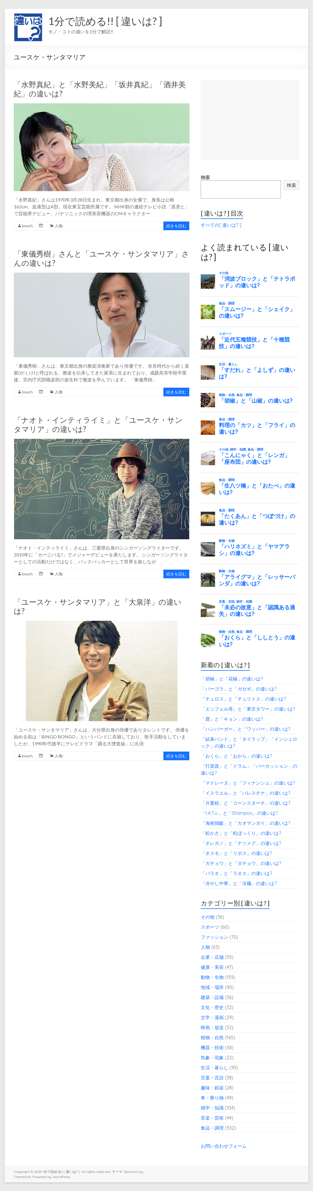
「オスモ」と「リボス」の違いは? (236, 853)
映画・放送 (212, 1027)
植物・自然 (212, 1037)
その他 (208, 917)
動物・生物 (212, 977)
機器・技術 (212, 1047)
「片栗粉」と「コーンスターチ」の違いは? (245, 803)
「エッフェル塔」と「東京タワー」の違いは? (248, 709)
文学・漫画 (212, 1017)
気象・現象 (212, 1057)
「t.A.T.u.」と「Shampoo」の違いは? (239, 813)
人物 (59, 225)
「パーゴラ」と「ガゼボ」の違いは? (239, 689)
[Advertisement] (250, 120)
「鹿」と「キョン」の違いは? (232, 719)
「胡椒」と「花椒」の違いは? (232, 679)
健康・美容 (212, 967)
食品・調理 (212, 1128)
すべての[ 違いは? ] (221, 225)
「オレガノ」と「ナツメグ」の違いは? (241, 843)
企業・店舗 (212, 957)
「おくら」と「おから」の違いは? (236, 756)
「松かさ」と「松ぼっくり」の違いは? (241, 833)
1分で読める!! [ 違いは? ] (105, 21)
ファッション (214, 937)
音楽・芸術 (212, 1118)
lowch (27, 225)
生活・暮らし (214, 1067)
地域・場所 (212, 987)
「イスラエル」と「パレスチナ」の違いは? (245, 793)
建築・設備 (212, 997)
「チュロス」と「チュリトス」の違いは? (243, 699)
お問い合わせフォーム (224, 1146)
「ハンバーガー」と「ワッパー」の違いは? (245, 729)
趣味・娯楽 (212, 1088)
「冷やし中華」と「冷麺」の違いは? (239, 883)
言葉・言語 (212, 1078)
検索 (205, 177)
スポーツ (210, 927)
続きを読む (176, 225)
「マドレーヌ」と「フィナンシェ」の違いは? (248, 783)
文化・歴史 (212, 1007)
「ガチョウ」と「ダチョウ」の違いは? (241, 863)
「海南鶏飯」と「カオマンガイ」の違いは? (245, 823)
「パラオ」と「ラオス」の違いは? (236, 873)
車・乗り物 (212, 1098)
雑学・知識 (212, 1108)
